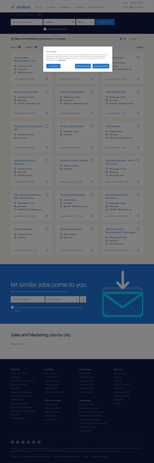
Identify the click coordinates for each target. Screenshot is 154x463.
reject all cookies (83, 66)
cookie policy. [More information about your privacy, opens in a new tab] (62, 60)
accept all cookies (101, 66)
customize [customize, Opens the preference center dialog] (53, 66)
